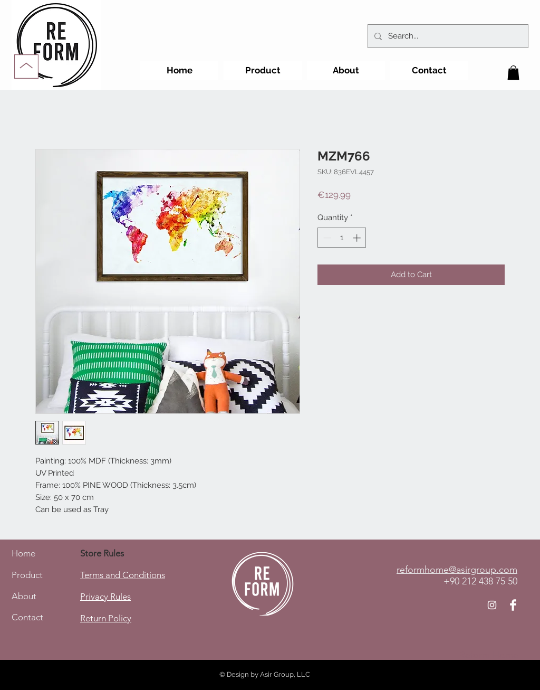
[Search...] (447, 36)
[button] (513, 72)
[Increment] (358, 238)
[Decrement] (326, 238)
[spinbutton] (342, 238)
